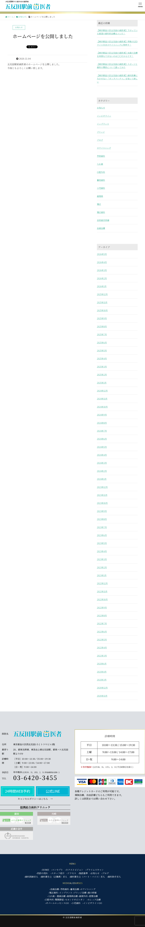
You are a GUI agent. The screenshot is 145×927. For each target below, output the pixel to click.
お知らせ (101, 107)
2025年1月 (101, 382)
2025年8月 (102, 326)
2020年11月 (102, 695)
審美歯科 (101, 180)
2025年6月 (102, 342)
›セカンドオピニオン (74, 899)
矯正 (99, 204)
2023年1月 (101, 575)
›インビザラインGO (92, 903)
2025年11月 (102, 302)
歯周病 (100, 196)
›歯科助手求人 (114, 876)
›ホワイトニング (87, 889)
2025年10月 (102, 310)
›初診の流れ (42, 873)
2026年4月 (102, 262)
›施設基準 (83, 873)
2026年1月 (101, 286)
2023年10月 (102, 503)
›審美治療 (74, 889)
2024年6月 (102, 438)
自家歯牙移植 (103, 220)
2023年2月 (102, 567)
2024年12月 (102, 390)
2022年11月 (102, 591)
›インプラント (65, 892)
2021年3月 (101, 679)
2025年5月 (102, 350)
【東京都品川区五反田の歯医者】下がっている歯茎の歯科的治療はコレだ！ (117, 32)
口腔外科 (101, 172)
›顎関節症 (59, 899)
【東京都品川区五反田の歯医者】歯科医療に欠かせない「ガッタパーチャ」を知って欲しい (117, 78)
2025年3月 (102, 366)
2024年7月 (102, 430)
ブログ (100, 139)
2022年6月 (102, 631)
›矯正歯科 (53, 892)
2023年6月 (102, 535)
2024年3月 (102, 462)
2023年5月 (102, 543)
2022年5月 (102, 639)
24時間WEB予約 (17, 791)
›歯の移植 (91, 892)
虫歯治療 (101, 228)
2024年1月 (101, 478)
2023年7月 (102, 527)
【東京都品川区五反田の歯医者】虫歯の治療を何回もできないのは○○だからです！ (117, 54)
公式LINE (53, 791)
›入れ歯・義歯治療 (56, 896)
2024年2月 (102, 471)
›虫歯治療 (54, 889)
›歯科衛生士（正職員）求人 (53, 876)
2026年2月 (102, 278)
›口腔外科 (49, 899)
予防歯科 (101, 156)
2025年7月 (102, 334)
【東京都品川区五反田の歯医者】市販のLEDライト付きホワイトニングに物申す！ (117, 43)
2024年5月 (102, 446)
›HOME (45, 869)
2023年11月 (102, 495)
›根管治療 (93, 896)
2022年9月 (102, 607)
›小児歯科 (75, 903)
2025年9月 (102, 318)
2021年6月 (101, 663)
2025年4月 (102, 358)
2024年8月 (102, 422)
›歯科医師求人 (31, 876)
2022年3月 (102, 655)
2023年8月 (102, 519)
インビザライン (104, 115)
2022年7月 (102, 623)
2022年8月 (102, 615)
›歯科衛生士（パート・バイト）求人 (87, 876)
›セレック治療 (94, 899)
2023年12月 (102, 487)
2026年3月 (102, 270)
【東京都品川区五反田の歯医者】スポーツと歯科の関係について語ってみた (117, 66)
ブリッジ (101, 131)
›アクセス (71, 873)
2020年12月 (102, 687)
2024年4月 (102, 454)
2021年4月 (101, 671)
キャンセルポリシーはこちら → (35, 798)
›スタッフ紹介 (58, 873)
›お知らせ (94, 873)
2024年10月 (102, 406)
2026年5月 (102, 254)
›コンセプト (57, 869)
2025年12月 (102, 294)
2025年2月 (102, 374)
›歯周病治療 (72, 896)
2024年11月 (102, 398)
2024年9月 (102, 414)
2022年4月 (102, 647)
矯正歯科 (101, 212)
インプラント (103, 123)
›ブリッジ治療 (79, 892)
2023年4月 (102, 551)
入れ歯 (100, 163)
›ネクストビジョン (74, 869)
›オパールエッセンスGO (57, 903)
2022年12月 (102, 583)
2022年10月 (102, 599)
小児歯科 (101, 188)
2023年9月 (102, 511)
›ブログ (105, 873)
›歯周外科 (83, 896)
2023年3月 (102, 559)
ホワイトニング (104, 147)
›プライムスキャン (94, 869)
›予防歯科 (64, 889)
